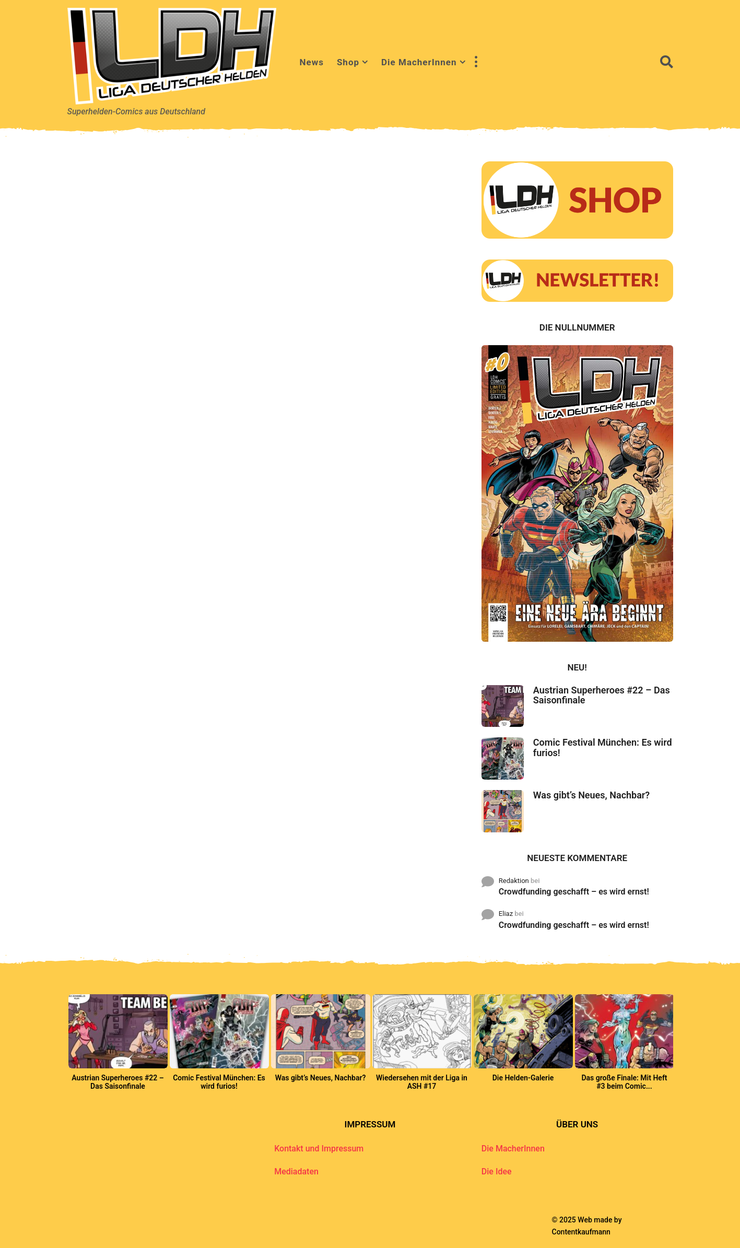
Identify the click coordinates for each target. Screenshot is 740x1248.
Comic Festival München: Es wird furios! (602, 747)
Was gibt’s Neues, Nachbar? (591, 795)
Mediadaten (296, 1171)
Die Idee (496, 1171)
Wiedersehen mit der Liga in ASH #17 (421, 1082)
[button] (476, 62)
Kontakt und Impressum (318, 1148)
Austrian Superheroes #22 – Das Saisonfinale (601, 695)
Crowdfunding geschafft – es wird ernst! (574, 892)
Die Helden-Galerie (523, 1078)
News (312, 62)
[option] (118, 1045)
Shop (348, 62)
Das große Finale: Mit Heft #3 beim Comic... (624, 1082)
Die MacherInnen (418, 62)
